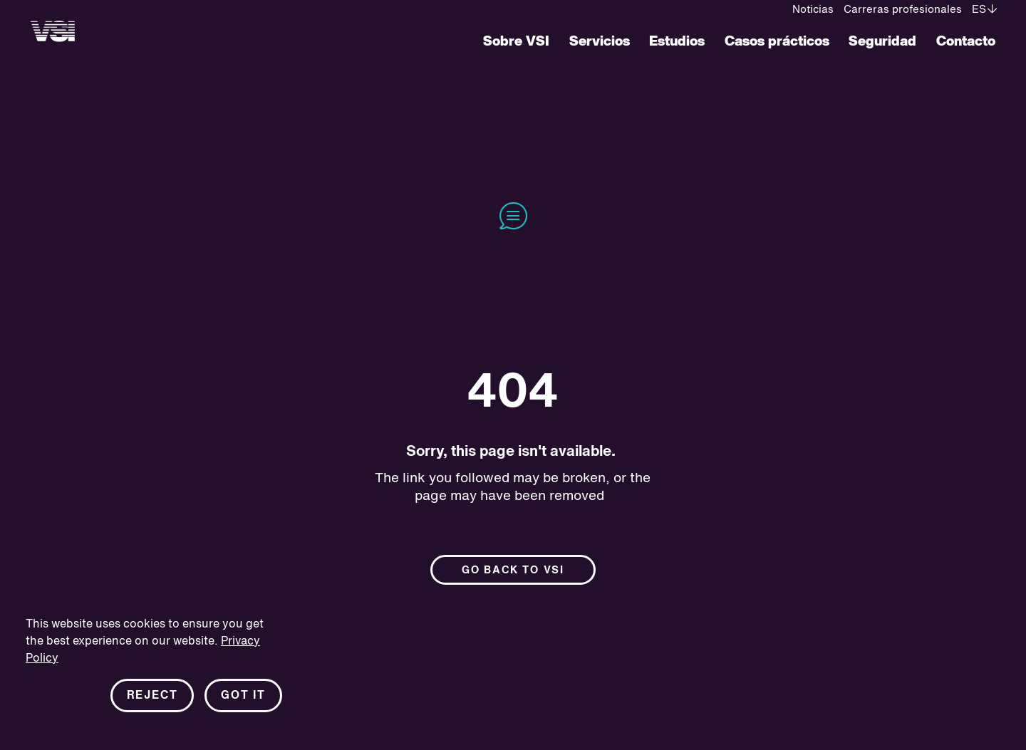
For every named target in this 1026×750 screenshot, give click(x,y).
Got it (243, 696)
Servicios (599, 41)
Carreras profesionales (903, 9)
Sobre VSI (516, 41)
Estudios (677, 41)
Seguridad (882, 41)
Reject (152, 696)
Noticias (813, 9)
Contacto (965, 41)
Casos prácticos (777, 41)
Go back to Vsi (513, 570)
